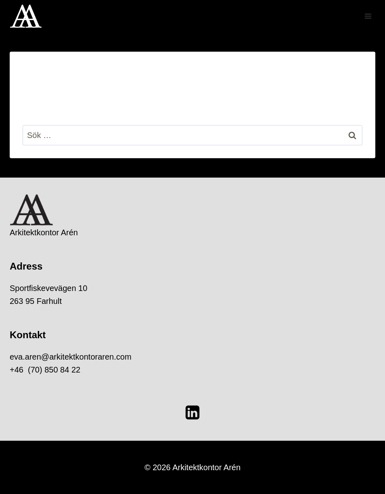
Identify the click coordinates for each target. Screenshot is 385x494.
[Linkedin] (192, 412)
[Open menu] (367, 16)
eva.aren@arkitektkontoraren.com (71, 356)
